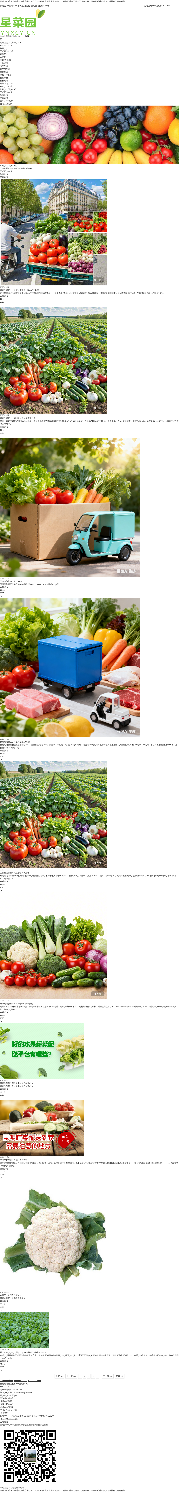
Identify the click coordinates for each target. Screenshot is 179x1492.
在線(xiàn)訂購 (6, 86)
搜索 (27, 36)
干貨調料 (4, 63)
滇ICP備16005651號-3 (9, 1419)
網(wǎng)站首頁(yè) (8, 1395)
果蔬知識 (4, 98)
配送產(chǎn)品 (6, 51)
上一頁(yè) (71, 1376)
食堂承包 (4, 78)
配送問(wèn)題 (6, 92)
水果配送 (4, 57)
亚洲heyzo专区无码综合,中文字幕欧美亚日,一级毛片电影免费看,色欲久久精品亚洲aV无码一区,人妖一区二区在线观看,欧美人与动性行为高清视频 (62, 1)
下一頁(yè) (107, 1376)
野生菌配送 (5, 69)
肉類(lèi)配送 (5, 60)
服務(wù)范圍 (5, 75)
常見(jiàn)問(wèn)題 (8, 89)
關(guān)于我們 (6, 101)
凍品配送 (4, 66)
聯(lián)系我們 (6, 104)
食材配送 (4, 81)
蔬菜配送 (4, 54)
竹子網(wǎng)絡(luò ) (23, 1392)
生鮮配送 (4, 72)
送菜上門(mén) (6, 84)
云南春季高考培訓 (8, 1425)
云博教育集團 (42, 1425)
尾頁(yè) (119, 1376)
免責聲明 (4, 1413)
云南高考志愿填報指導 (26, 1425)
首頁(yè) (3, 48)
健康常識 (4, 95)
